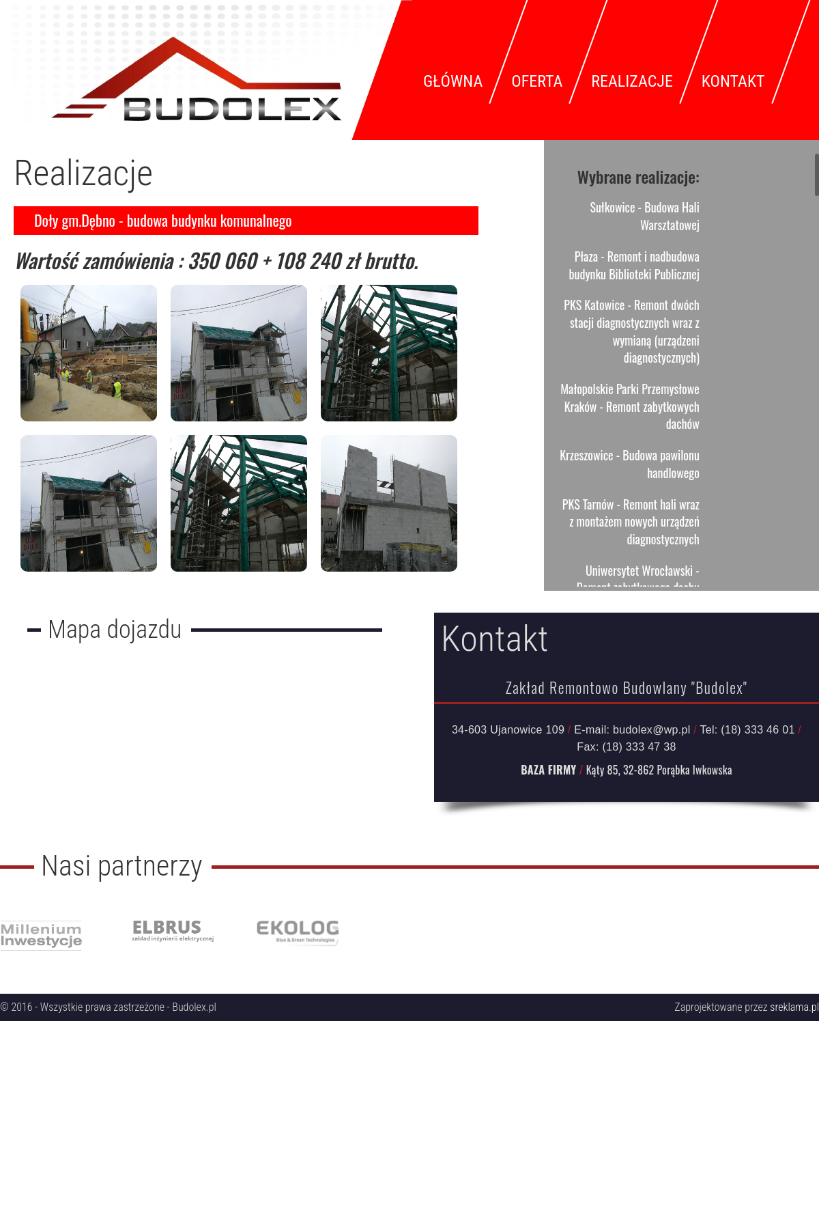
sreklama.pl (794, 1007)
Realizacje (631, 81)
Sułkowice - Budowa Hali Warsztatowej (644, 216)
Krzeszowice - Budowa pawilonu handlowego (630, 464)
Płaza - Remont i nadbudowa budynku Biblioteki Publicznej (634, 265)
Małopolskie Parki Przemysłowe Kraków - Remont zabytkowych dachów (630, 406)
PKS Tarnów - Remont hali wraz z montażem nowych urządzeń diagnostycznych (631, 521)
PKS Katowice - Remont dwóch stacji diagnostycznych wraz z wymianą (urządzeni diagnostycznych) (632, 331)
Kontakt (733, 81)
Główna (453, 81)
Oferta (536, 81)
